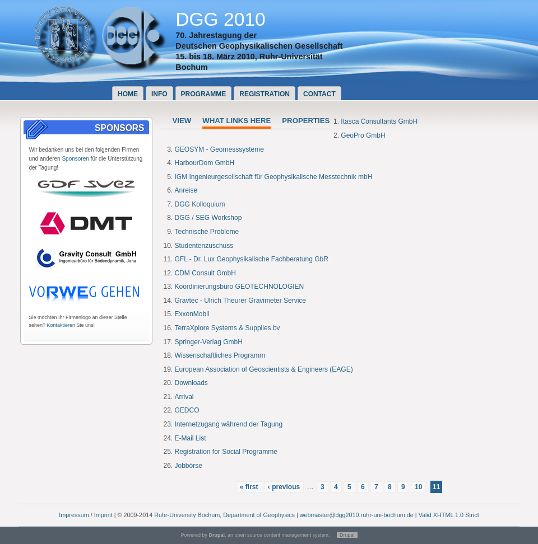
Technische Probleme (207, 232)
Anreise (186, 190)
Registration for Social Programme (226, 452)
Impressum (74, 515)
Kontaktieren (61, 325)
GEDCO (187, 410)
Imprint (103, 515)
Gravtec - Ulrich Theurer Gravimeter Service (241, 300)
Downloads (191, 383)
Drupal (347, 535)
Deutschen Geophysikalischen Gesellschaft (258, 45)
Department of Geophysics (259, 515)
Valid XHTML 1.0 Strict (449, 515)
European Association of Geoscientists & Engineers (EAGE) (264, 369)
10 (418, 487)
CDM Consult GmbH (205, 273)
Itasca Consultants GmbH (379, 121)
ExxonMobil (192, 314)
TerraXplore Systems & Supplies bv (227, 328)
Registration (264, 94)
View (182, 120)
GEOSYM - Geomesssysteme (219, 149)
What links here (236, 120)
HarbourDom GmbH (205, 163)
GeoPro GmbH (363, 135)
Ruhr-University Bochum (187, 515)
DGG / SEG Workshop (208, 218)
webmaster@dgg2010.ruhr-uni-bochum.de (357, 515)
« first (249, 487)
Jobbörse (188, 466)
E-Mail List (190, 438)
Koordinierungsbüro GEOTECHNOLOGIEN (239, 286)
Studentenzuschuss (204, 246)
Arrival (184, 397)
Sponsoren (75, 159)
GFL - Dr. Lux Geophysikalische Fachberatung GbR (251, 259)
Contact (319, 94)
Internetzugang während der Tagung (229, 424)
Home (128, 94)
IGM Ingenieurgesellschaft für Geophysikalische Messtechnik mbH (274, 177)
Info (159, 94)
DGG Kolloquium (200, 204)
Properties (306, 120)
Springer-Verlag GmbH (209, 342)
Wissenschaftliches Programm (220, 355)
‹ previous (284, 487)
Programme (203, 94)
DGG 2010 (220, 19)
